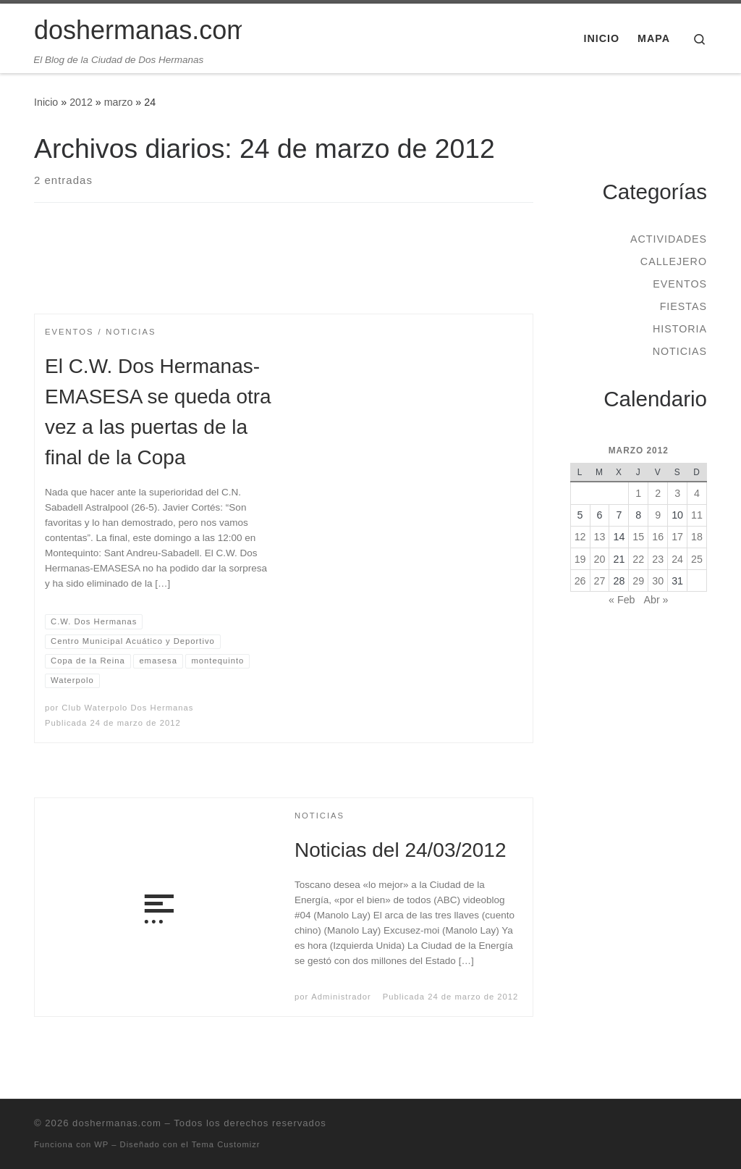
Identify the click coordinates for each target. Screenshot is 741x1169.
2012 (81, 102)
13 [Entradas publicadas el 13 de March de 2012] (600, 536)
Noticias (680, 351)
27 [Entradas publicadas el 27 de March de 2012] (600, 581)
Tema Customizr (226, 1144)
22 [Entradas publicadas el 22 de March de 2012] (638, 559)
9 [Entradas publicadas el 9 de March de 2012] (658, 515)
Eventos (680, 284)
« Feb (622, 600)
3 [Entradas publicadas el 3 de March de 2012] (677, 493)
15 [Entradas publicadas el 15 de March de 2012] (638, 536)
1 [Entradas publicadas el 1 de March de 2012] (638, 493)
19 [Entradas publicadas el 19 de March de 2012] (580, 559)
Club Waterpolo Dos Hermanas (127, 707)
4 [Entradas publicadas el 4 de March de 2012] (697, 493)
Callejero (673, 261)
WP (101, 1144)
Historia (680, 329)
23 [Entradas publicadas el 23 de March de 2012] (658, 559)
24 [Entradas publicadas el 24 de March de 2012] (677, 559)
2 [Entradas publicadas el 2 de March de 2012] (658, 493)
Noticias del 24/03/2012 (400, 850)
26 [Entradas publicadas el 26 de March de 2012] (580, 581)
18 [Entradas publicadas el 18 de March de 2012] (697, 536)
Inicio (46, 102)
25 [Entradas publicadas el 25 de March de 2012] (697, 559)
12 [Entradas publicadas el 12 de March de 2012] (580, 536)
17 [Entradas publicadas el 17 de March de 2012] (677, 536)
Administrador (340, 996)
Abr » (655, 600)
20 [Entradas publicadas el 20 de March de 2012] (600, 559)
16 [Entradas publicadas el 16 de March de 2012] (658, 536)
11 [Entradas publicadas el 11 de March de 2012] (697, 515)
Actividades (668, 239)
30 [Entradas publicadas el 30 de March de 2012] (658, 581)
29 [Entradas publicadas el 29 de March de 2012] (638, 581)
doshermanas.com (116, 1123)
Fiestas (683, 306)
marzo (118, 102)
